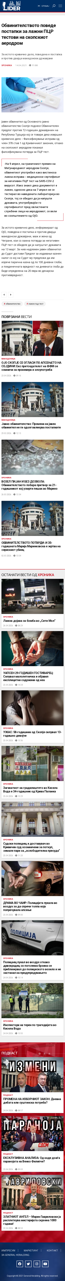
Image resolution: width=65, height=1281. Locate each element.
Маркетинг (31, 1250)
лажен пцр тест (35, 304)
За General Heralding (15, 1255)
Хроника (6, 65)
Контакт (52, 1250)
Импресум (8, 1250)
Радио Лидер (11, 6)
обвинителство (13, 304)
